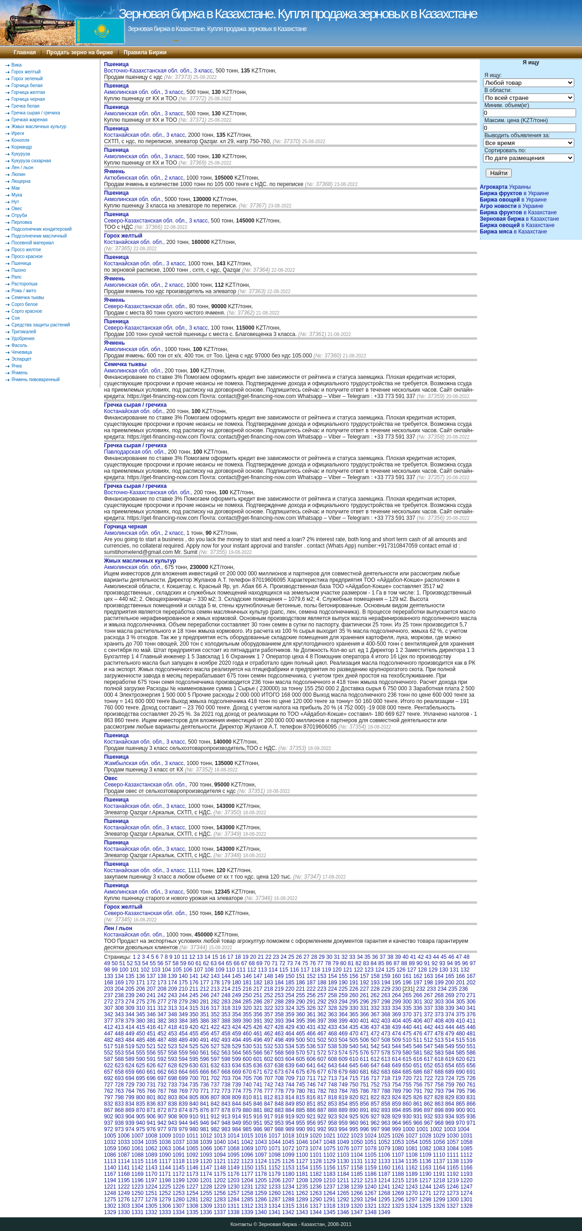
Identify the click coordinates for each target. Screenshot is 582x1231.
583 (439, 1053)
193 (374, 982)
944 (183, 1123)
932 (428, 1116)
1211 (343, 1180)
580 (407, 1053)
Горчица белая (26, 85)
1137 (439, 1161)
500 (300, 1040)
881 (257, 1110)
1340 (261, 1212)
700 (193, 1078)
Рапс (16, 276)
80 (343, 963)
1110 (439, 1155)
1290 (316, 1199)
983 (225, 1129)
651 (417, 1065)
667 (215, 1072)
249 (236, 995)
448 (119, 1033)
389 (236, 1021)
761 (471, 1084)
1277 (137, 1199)
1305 (151, 1206)
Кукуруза (20, 153)
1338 (233, 1212)
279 (183, 1001)
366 (364, 1014)
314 (183, 1008)
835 (140, 1104)
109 (219, 970)
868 (119, 1110)
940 (140, 1123)
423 (225, 1027)
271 (471, 995)
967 (428, 1123)
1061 (137, 1148)
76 (313, 963)
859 (396, 1104)
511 (417, 1040)
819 (343, 1097)
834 (130, 1104)
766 (151, 1091)
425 (247, 1027)
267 (428, 995)
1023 (357, 1136)
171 (140, 982)
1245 (439, 1187)
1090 (165, 1155)
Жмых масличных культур (38, 126)
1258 (247, 1193)
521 (151, 1046)
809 (236, 1097)
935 (460, 1116)
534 (289, 1046)
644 (343, 1065)
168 (108, 982)
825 (407, 1097)
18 (238, 957)
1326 (439, 1206)
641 (311, 1065)
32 (345, 957)
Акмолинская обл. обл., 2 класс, (145, 281)
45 (444, 957)
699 (183, 1078)
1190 (425, 1174)
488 (172, 1040)
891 (364, 1110)
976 (151, 1129)
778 (279, 1091)
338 (439, 1008)
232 (421, 989)
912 (215, 1116)
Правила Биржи (145, 52)
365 (354, 1014)
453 (172, 1033)
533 (279, 1046)
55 (153, 963)
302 (428, 1001)
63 (214, 963)
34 (360, 957)
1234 (288, 1187)
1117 (165, 1161)
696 (151, 1078)
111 (241, 970)
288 (279, 1001)
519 (130, 1046)
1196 (137, 1180)
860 (407, 1104)
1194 (110, 1180)
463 (279, 1033)
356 (257, 1014)
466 (311, 1033)
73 (290, 963)
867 (108, 1110)
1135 (411, 1161)
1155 (316, 1167)
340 (460, 1008)
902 (108, 1116)
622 (108, 1065)
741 (257, 1084)
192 (364, 982)
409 (449, 1021)
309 (130, 1008)
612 (374, 1059)
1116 (151, 1161)
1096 (247, 1155)
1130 (343, 1161)
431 (311, 1027)
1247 (466, 1187)
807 (215, 1097)
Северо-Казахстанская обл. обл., (146, 303)
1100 (302, 1155)
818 (332, 1097)
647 (374, 1065)
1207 (288, 1180)
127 (411, 970)
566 (257, 1053)
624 (130, 1065)
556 (151, 1053)
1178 (261, 1174)
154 (332, 976)
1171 (165, 1174)
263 (385, 995)
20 (253, 957)
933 (439, 1116)
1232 (261, 1187)
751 (364, 1084)
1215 (398, 1180)
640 (300, 1065)
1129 (329, 1161)
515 (460, 1040)
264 (396, 995)
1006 (124, 1136)
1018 (288, 1136)
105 (177, 970)
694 (130, 1078)
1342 (288, 1212)
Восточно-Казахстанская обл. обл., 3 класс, (160, 67)
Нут (15, 201)
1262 (302, 1193)
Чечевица (21, 352)
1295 (384, 1199)
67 (244, 963)
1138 (453, 1161)
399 (343, 1021)
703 (225, 1078)
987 (268, 1129)
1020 (316, 1136)
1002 (436, 1129)
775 (247, 1091)
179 (225, 982)
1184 (343, 1174)
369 (396, 1014)
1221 (110, 1187)
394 (289, 1021)
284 (236, 1001)
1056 (439, 1142)
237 (108, 995)
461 (257, 1033)
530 (247, 1046)
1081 (411, 1148)
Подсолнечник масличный (39, 235)
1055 (425, 1142)
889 (343, 1110)
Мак (15, 188)
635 (247, 1065)
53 (137, 963)
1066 (206, 1148)
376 (471, 1014)
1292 (343, 1199)
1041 (233, 1142)
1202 (219, 1180)
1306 (165, 1206)
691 (471, 1072)
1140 (110, 1167)
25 (291, 957)
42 (421, 957)
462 (268, 1033)
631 (204, 1065)
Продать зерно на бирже (80, 52)
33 (352, 957)
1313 (261, 1206)
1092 (192, 1155)
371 (417, 1014)
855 (354, 1104)
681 (364, 1072)
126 (400, 970)
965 (407, 1123)
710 (300, 1078)
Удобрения (22, 338)
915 (247, 1116)
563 (225, 1053)
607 (322, 1059)
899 (449, 1110)
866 (471, 1104)
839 (183, 1104)
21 (261, 957)
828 (439, 1097)
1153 (288, 1167)
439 (396, 1027)
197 (417, 982)
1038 (192, 1142)
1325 (425, 1206)
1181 (302, 1174)
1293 (357, 1199)
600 (247, 1059)
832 (108, 1104)
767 (161, 1091)
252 (268, 995)
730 (140, 1084)
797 (108, 1097)
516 (471, 1040)
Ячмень (19, 372)
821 (364, 1097)
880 (247, 1110)
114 (273, 970)
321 (257, 1008)
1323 (398, 1206)
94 (450, 963)
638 (279, 1065)
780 (300, 1091)
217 (257, 989)
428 (279, 1027)
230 (396, 989)
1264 (329, 1193)
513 (439, 1040)
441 (417, 1027)
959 (343, 1123)
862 (428, 1104)
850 (300, 1104)
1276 (124, 1199)
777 (268, 1091)
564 (236, 1053)
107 (198, 970)
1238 (343, 1187)
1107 (398, 1155)
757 (428, 1084)
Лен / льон (22, 167)
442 (428, 1027)
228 (374, 989)
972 (108, 1129)
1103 (343, 1155)
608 (332, 1059)
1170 (151, 1174)
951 (257, 1123)
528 (225, 1046)
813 (279, 1097)
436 (364, 1027)
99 (115, 970)
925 (354, 1116)
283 (225, 1001)
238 (119, 995)
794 (449, 1091)
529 (236, 1046)
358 (279, 1014)
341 (471, 1008)
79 (335, 963)
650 (407, 1065)
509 (396, 1040)
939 (130, 1123)
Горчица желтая (28, 92)
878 (225, 1110)
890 (354, 1110)
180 (236, 982)
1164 (439, 1167)
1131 (357, 1161)
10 (177, 957)
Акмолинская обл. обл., (134, 196)
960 (354, 1123)
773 (225, 1091)
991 (311, 1129)
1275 (110, 1199)
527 (215, 1046)
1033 (124, 1142)
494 (236, 1040)
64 (221, 963)
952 (268, 1123)
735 (193, 1084)
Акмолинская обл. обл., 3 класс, (145, 89)
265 (407, 995)
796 (471, 1091)
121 (347, 970)
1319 (343, 1206)
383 (172, 1021)
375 (460, 1014)
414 (130, 1027)
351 (204, 1014)
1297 (411, 1199)
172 (151, 982)
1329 (110, 1212)
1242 (398, 1187)
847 (268, 1104)
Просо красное (27, 256)
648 (385, 1065)
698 (172, 1078)
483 (119, 1040)
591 (151, 1059)
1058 (466, 1142)
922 (322, 1116)
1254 (192, 1193)
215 (236, 989)
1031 (466, 1136)
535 (300, 1046)
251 (257, 995)
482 (108, 1040)
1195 (124, 1180)
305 (460, 1001)
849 (289, 1104)
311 (151, 1008)
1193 (466, 1174)
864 (449, 1104)
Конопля (20, 140)
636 (257, 1065)
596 (204, 1059)
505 (354, 1040)
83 (366, 963)
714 (343, 1078)
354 (236, 1014)
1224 (151, 1187)
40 (405, 957)
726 (471, 1078)
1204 (247, 1180)
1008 (151, 1136)
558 (172, 1053)
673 (279, 1072)
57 (168, 963)
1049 (343, 1142)
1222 (124, 1187)
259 (343, 995)
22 (268, 957)
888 (332, 1110)
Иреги (17, 133)
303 (439, 1001)
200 (449, 982)
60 (191, 963)
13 (200, 957)
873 (172, 1110)
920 (300, 1116)
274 (130, 1001)
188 (322, 982)
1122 (233, 1161)
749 (343, 1084)
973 (119, 1129)
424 (236, 1027)
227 (364, 989)
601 (257, 1059)
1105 (370, 1155)
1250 (137, 1193)
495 (247, 1040)
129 (432, 970)
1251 (151, 1193)
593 (172, 1059)
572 (322, 1053)
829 (449, 1097)
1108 (411, 1155)
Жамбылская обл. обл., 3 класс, (145, 760)
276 (151, 1001)
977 (161, 1129)
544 (396, 1046)
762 (108, 1091)
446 (471, 1027)
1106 (384, 1155)
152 (311, 976)
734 (183, 1084)
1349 (384, 1212)
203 (108, 989)
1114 (124, 1161)
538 (332, 1046)
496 (257, 1040)
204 (119, 989)
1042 (247, 1142)
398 (332, 1021)
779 (289, 1091)
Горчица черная (28, 99)
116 (294, 970)
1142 (137, 1167)
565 (247, 1053)
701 (204, 1078)
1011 (192, 1136)
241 (151, 995)
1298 (425, 1199)
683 (385, 1072)
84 (374, 963)
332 (374, 1008)
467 (322, 1033)
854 (343, 1104)
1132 (370, 1161)
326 (311, 1008)
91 (427, 963)
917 (268, 1116)
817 (322, 1097)
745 (300, 1084)
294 (343, 1001)
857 (374, 1104)
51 (122, 963)
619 (449, 1059)
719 (396, 1078)
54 (145, 963)
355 (247, 1014)
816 (311, 1097)
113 (262, 970)
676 (311, 1072)
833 (119, 1104)
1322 (384, 1206)
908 (172, 1116)
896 (417, 1110)
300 (407, 1001)
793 (439, 1091)
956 (311, 1123)
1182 (316, 1174)
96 (465, 963)
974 (130, 1129)
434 (343, 1027)
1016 (261, 1136)
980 (193, 1129)
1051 (370, 1142)
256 (311, 995)
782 (322, 1091)
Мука (16, 194)
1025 (384, 1136)
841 (204, 1104)
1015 (247, 1136)
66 (236, 963)
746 (311, 1084)
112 (251, 970)
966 (417, 1123)
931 (417, 1116)
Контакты (241, 1224)
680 (354, 1072)
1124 (261, 1161)
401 (364, 1021)
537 (322, 1046)
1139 (466, 1161)
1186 (370, 1174)
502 (322, 1040)
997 (374, 1129)
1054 (411, 1142)
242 (161, 995)
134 (119, 976)
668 (225, 1072)
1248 (110, 1193)
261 (364, 995)
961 (364, 1123)
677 (322, 1072)
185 (289, 982)
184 (279, 982)
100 (123, 970)
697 (161, 1078)
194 (385, 982)
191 (354, 982)
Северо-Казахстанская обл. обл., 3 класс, (157, 217)
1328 (466, 1206)
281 (204, 1001)
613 (385, 1059)
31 (337, 957)
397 (322, 1021)
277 (161, 1001)
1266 (357, 1193)
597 (215, 1059)
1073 (302, 1148)
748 (332, 1084)
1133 (384, 1161)
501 (311, 1040)
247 (215, 995)
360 (300, 1014)
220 (289, 989)
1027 (411, 1136)
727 (108, 1084)
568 (279, 1053)
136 (140, 976)
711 (311, 1078)
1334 (178, 1212)
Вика (16, 64)
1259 (261, 1193)
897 (428, 1110)
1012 (206, 1136)
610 (354, 1059)
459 (236, 1033)
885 (300, 1110)
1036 (165, 1142)
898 (439, 1110)
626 (151, 1065)
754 (396, 1084)
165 (449, 976)
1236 (316, 1187)
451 (151, 1033)
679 (343, 1072)
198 (428, 982)
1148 (219, 1167)
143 (215, 976)
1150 (247, 1167)
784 (343, 1091)
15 (215, 957)
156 (354, 976)
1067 (219, 1148)
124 (379, 970)
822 (374, 1097)
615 (407, 1059)
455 (193, 1033)
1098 (275, 1155)
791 (417, 1091)
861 (417, 1104)
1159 (370, 1167)
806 (204, 1097)
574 (343, 1053)
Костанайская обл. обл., (135, 239)
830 (460, 1097)
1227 (192, 1187)
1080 (398, 1148)
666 (204, 1072)
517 (108, 1046)
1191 (439, 1174)
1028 (425, 1136)
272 (108, 1001)
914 (236, 1116)
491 (204, 1040)
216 (247, 989)
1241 (384, 1187)
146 (247, 976)
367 (374, 1014)
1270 (411, 1193)
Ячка (16, 365)
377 (108, 1021)
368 (385, 1014)
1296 (398, 1199)
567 (268, 1053)
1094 (219, 1155)
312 (161, 1008)
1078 (370, 1148)
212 (204, 989)
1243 (411, 1187)
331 (364, 1008)
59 (183, 963)
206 (140, 989)
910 (193, 1116)
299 (396, 1001)
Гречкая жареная (29, 119)
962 (374, 1123)
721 (417, 1078)
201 (460, 982)
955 (300, 1123)
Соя (15, 318)
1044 (275, 1142)
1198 (165, 1180)
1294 (370, 1199)
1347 (357, 1212)
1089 (151, 1155)
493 (225, 1040)
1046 (302, 1142)
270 (460, 995)
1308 (192, 1206)
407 (428, 1021)
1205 (261, 1180)
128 (422, 970)
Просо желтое (26, 249)
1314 (275, 1206)
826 (417, 1097)
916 (257, 1116)
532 (268, 1046)
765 (140, 1091)
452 (161, 1033)
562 (215, 1053)
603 (279, 1059)
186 (300, 982)
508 (385, 1040)
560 (193, 1053)
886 (311, 1110)
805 (193, 1097)
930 (407, 1116)
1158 (357, 1167)
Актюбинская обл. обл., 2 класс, (145, 174)
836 (151, 1104)
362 (322, 1014)
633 (225, 1065)
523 (172, 1046)
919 (289, 1116)
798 (119, 1097)
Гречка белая (25, 106)
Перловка (21, 222)
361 (311, 1014)
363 (332, 1014)
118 (315, 970)
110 (230, 970)
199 (439, 982)
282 (215, 1001)
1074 (316, 1148)
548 (439, 1046)
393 (279, 1021)
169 (119, 982)
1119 (192, 1161)
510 (407, 1040)
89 (412, 963)
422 (215, 1027)
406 (417, 1021)
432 (322, 1027)
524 (183, 1046)
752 (374, 1084)
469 (343, 1033)
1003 (450, 1129)
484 (130, 1040)
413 (119, 1027)
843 (225, 1104)
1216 (411, 1180)
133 (108, 976)
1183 (329, 1174)
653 (439, 1065)
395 (300, 1021)
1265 (343, 1193)
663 (172, 1072)
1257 (233, 1193)
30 (329, 957)
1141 (124, 1167)
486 (151, 1040)
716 (364, 1078)
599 (236, 1059)
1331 (137, 1212)
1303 (124, 1206)
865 (460, 1104)
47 (459, 957)
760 (460, 1084)
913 (225, 1116)
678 (332, 1072)
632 (215, 1065)
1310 (219, 1206)
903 (119, 1116)
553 (119, 1053)
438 (385, 1027)
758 (439, 1084)
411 (471, 1021)
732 (161, 1084)
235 (452, 989)
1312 (247, 1206)
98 (107, 970)
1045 (288, 1142)
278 (172, 1001)
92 (434, 963)
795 (460, 1091)
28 (314, 957)
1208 (302, 1180)
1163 (425, 1167)
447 (108, 1033)
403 (385, 1021)
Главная (25, 52)
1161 (398, 1167)
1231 (247, 1187)
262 (374, 995)
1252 (165, 1193)
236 (463, 989)
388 (225, 1021)
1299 (439, 1199)
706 (257, 1078)
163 (428, 976)
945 (193, 1123)
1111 (453, 1155)
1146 (192, 1167)
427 (268, 1027)
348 (172, 1014)
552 (108, 1053)
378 (119, 1021)
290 (300, 1001)
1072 (288, 1148)
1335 (192, 1212)
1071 (275, 1148)
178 (215, 982)
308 (119, 1008)
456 (204, 1033)
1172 (178, 1174)
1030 (453, 1136)
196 (407, 982)
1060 (124, 1148)
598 (225, 1059)
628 (172, 1065)
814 (289, 1097)
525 (193, 1046)
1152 (275, 1167)
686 (417, 1072)
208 (161, 989)
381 (151, 1021)
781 (311, 1091)
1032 (110, 1142)
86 (389, 963)
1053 (398, 1142)
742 (268, 1084)
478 (439, 1033)
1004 (463, 1129)
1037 (178, 1142)
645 (354, 1065)
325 (300, 1008)
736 (204, 1084)
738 (225, 1084)
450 (140, 1033)
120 (337, 970)
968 (439, 1123)
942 (161, 1123)
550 (460, 1046)
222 (311, 989)
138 (161, 976)
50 (115, 963)
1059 (110, 1148)
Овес (16, 208)
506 (364, 1040)
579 (396, 1053)
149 (279, 976)
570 (300, 1053)
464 (289, 1033)
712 (322, 1078)
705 (247, 1078)
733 (172, 1084)
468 (332, 1033)
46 (451, 957)
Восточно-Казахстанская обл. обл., (149, 489)
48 (466, 957)
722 (428, 1078)
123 (369, 970)
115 (283, 970)
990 (300, 1129)
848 (279, 1104)
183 (268, 982)
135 (130, 976)
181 (247, 982)
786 (364, 1091)
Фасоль (19, 345)
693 (119, 1078)
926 (364, 1116)
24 (283, 957)
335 (407, 1008)
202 (471, 982)
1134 (398, 1161)
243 (172, 995)
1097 (261, 1155)
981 (204, 1129)
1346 (343, 1212)
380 (140, 1021)
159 (385, 976)
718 (385, 1078)
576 (364, 1053)
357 (268, 1014)
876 (204, 1110)
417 (161, 1027)
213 (215, 989)
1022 (343, 1136)
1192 (453, 1174)
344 (130, 1014)
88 (404, 963)
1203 (233, 1180)
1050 (357, 1142)
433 (332, 1027)
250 (247, 995)
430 (300, 1027)
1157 (343, 1167)
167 (471, 976)
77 (320, 963)
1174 (206, 1174)
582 (428, 1053)
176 (193, 982)
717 (374, 1078)
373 (439, 1014)
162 (417, 976)
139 (172, 976)
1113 (110, 1161)
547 (428, 1046)
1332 (151, 1212)
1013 (219, 1136)
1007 (137, 1136)
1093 (206, 1155)
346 (151, 1014)
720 (407, 1078)
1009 (165, 1136)
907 (161, 1116)
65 (229, 963)
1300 (453, 1199)
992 (322, 1129)
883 (279, 1110)
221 (300, 989)
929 (396, 1116)
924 (343, 1116)
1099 (288, 1155)
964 (396, 1123)
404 (396, 1021)
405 (407, 1021)
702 (215, 1078)
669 (236, 1072)
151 (300, 976)
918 (279, 1116)
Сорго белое (24, 304)
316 (204, 1008)
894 (396, 1110)
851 (311, 1104)
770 (193, 1091)
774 (236, 1091)
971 (471, 1123)
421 (204, 1027)
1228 (206, 1187)
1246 (453, 1187)
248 (225, 995)
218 (268, 989)
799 (130, 1097)
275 (140, 1001)
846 (257, 1104)
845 (247, 1104)
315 (193, 1008)
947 (215, 1123)
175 (183, 982)
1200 (192, 1180)
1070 (261, 1148)
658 (119, 1072)
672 (268, 1072)
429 (289, 1027)
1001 (422, 1129)
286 (257, 1001)
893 (385, 1110)
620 (460, 1059)
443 (439, 1027)
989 (289, 1129)
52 (130, 963)
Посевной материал (32, 242)
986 (257, 1129)
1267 (370, 1193)
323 (279, 1008)
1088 (137, 1155)
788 (385, 1091)
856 (364, 1104)
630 (193, 1065)
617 (428, 1059)
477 (428, 1033)
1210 (329, 1180)
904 (130, 1116)
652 (428, 1065)
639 (289, 1065)
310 (140, 1008)
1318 (329, 1206)
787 (374, 1091)
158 (374, 976)
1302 (110, 1206)
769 (183, 1091)
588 (119, 1059)
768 (172, 1091)
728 (119, 1084)
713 (332, 1078)
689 (449, 1072)
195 (396, 982)
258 (332, 995)
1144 (165, 1167)
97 (473, 963)
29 (322, 957)
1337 (219, 1212)
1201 (206, 1180)
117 (305, 970)
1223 (137, 1187)
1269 (398, 1193)
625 (140, 1065)
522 (161, 1046)
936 (471, 1116)
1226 (178, 1187)
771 (204, 1091)
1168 (124, 1174)
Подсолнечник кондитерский (41, 229)
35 (367, 957)
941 (151, 1123)
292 (322, 1001)
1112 (466, 1155)
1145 (178, 1167)
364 (343, 1014)
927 (374, 1116)
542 (374, 1046)
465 (300, 1033)
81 (351, 963)
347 (161, 1014)
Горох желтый (26, 71)
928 (385, 1116)
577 (374, 1053)
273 (119, 1001)
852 (322, 1104)
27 (306, 957)
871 (151, 1110)
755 (407, 1084)
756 (417, 1084)
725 (460, 1078)
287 (268, 1001)
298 (385, 1001)
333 (385, 1008)
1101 (316, 1155)
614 (396, 1059)
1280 (178, 1199)
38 (390, 957)
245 (193, 995)
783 (332, 1091)
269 (449, 995)
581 (417, 1053)
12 (192, 957)
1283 (219, 1199)
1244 (425, 1187)
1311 (233, 1206)
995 (354, 1129)
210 (183, 989)
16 (223, 957)
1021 (329, 1136)
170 (130, 982)
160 (396, 976)
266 (417, 995)
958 (332, 1123)
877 (215, 1110)
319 (236, 1008)
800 (140, 1097)
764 (130, 1091)
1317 (316, 1206)
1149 (233, 1167)
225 (343, 989)
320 (247, 1008)
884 (289, 1110)
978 (172, 1129)
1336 (206, 1212)
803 (172, 1097)
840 (193, 1104)
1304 (137, 1206)
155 (343, 976)
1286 (261, 1199)
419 (183, 1027)
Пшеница (21, 263)
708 (279, 1078)
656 (471, 1065)
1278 (151, 1199)
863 (439, 1104)
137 (151, 976)
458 (225, 1033)
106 (187, 970)
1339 (247, 1212)
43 (428, 957)
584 (449, 1053)
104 (166, 970)
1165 (453, 1167)
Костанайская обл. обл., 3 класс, (146, 131)
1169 (137, 1174)
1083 (439, 1148)
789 (396, 1091)
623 (119, 1065)
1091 (178, 1155)
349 (183, 1014)
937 (108, 1123)
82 (358, 963)
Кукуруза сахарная (31, 160)
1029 (439, 1136)
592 (161, 1059)
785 (354, 1091)
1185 (357, 1174)
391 (257, 1021)
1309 (206, 1206)
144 (225, 976)
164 (439, 976)
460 (247, 1033)
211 (193, 989)
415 (140, 1027)
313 (172, 1008)
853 (332, 1104)
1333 (165, 1212)
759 (449, 1084)
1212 (357, 1180)
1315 (288, 1206)
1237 (329, 1187)
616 (417, 1059)
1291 (329, 1199)
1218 (439, 1180)
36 (375, 957)
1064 (178, 1148)
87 (397, 963)
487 (161, 1040)
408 (439, 1021)
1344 (316, 1212)
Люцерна (21, 181)
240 (140, 995)
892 (374, 1110)
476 (417, 1033)
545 (407, 1046)
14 (207, 957)
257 (322, 995)
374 (449, 1014)
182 (257, 982)
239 (130, 995)
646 (364, 1065)
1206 (275, 1180)
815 (300, 1097)
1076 (343, 1148)
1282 (206, 1199)
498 (279, 1040)
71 (274, 963)
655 (460, 1065)
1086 (110, 1155)
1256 (219, 1193)
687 (428, 1072)
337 (428, 1008)
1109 (425, 1155)
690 (460, 1072)
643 (332, 1065)
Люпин (18, 174)
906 (151, 1116)
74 (298, 963)
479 (449, 1033)
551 (471, 1046)
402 (374, 1021)
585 (460, 1053)
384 (183, 1021)
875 (193, 1110)
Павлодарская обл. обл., (136, 448)
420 (193, 1027)
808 (225, 1097)
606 (311, 1059)
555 (140, 1053)
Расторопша (24, 283)
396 (311, 1021)
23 (276, 957)
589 (130, 1059)
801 (151, 1097)
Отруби (19, 215)
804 (183, 1097)
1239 (357, 1187)
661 (151, 1072)
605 (300, 1059)
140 (183, 976)
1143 (151, 1167)
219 (279, 989)
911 (204, 1116)
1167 (110, 1174)
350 (193, 1014)
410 (460, 1021)
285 (247, 1001)
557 (161, 1053)
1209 (316, 1180)
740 (247, 1084)
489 (183, 1040)
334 (396, 1008)
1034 (137, 1142)
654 (449, 1065)
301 (417, 1001)
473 (385, 1033)
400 (354, 1021)
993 (332, 1129)
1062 (151, 1148)
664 (183, 1072)
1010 (178, 1136)
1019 (302, 1136)
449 (130, 1033)
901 (471, 1110)
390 (247, 1021)
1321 (370, 1206)
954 (289, 1123)
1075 (329, 1148)
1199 (178, 1180)
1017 (275, 1136)
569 (289, 1053)
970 (460, 1123)
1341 (275, 1212)
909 (183, 1116)
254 (289, 995)
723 (439, 1078)
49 (107, 963)
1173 (192, 1174)
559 (183, 1053)
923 (332, 1116)
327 (322, 1008)
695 (140, 1078)
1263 (316, 1193)
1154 (302, 1167)
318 (225, 1008)
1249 (124, 1193)
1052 (384, 1142)
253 (279, 995)
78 (328, 963)
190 (343, 982)
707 (268, 1078)
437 (374, 1027)
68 (252, 963)
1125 (275, 1161)
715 (354, 1078)
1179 (275, 1174)
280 (193, 1001)
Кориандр (21, 147)
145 (236, 976)
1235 (302, 1187)
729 (130, 1084)
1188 (398, 1174)
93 (442, 963)
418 (172, 1027)
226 (354, 989)
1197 (151, 1180)
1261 (288, 1193)
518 (119, 1046)
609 (343, 1059)
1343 (302, 1212)
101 (134, 970)
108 (208, 970)
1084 (453, 1148)
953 (279, 1123)
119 (326, 970)
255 (300, 995)
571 (311, 1053)
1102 (329, 1155)
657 (108, 1072)
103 (156, 970)
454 (183, 1033)
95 (457, 963)
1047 (316, 1142)
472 (374, 1033)
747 (322, 1084)
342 (108, 1014)
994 (343, 1129)
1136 (425, 1161)
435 (354, 1027)
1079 (384, 1148)
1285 (247, 1199)
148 (268, 976)
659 (130, 1072)
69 (259, 963)
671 (257, 1072)
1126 (288, 1161)
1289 (302, 1199)
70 (267, 963)
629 (183, 1065)
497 (268, 1040)
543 (385, 1046)
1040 (219, 1142)
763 (119, 1091)
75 (305, 963)
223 (322, 989)
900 (460, 1110)
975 (140, 1129)
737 (215, 1084)
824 (396, 1097)
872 (161, 1110)
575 (354, 1053)
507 (374, 1040)
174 (172, 982)
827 (428, 1097)
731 (151, 1084)
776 (257, 1091)
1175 (219, 1174)
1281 (192, 1199)
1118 (178, 1161)
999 (396, 1129)
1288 (288, 1199)
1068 (233, 1148)
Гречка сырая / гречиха (35, 112)
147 (257, 976)
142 (204, 976)
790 (407, 1091)
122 (358, 970)
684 (396, 1072)
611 (364, 1059)
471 (364, 1033)
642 (322, 1065)
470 (354, 1033)
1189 (411, 1174)
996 (364, 1129)
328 (332, 1008)
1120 (206, 1161)
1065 (192, 1148)
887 (322, 1110)
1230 (233, 1187)
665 (193, 1072)
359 (289, 1014)
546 (417, 1046)
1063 (165, 1148)
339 (449, 1008)
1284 (233, 1199)
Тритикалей (23, 331)
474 (396, 1033)
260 (354, 995)
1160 (384, 1167)
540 (354, 1046)
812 (268, 1097)
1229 (219, 1187)
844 (236, 1104)
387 (215, 1021)
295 (354, 1001)
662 (161, 1072)
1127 (302, 1161)
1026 (398, 1136)
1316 (302, 1206)
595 (193, 1059)
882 (268, 1110)
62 (206, 963)
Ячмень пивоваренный (35, 379)
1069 (247, 1148)
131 (454, 970)
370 (407, 1014)
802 (161, 1097)
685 (407, 1072)
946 (204, 1123)
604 (289, 1059)
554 (130, 1053)
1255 (206, 1193)
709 (289, 1078)
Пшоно (18, 270)
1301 (466, 1199)
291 (311, 1001)
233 (431, 989)
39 (398, 957)
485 (140, 1040)
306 (471, 1001)
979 (183, 1129)
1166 (466, 1167)
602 (268, 1059)
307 (108, 1008)
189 (332, 982)
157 (364, 976)
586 (471, 1053)
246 (204, 995)
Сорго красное (26, 311)
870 (140, 1110)
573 (332, 1053)
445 (460, 1027)
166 (460, 976)
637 (268, 1065)
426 (257, 1027)
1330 (124, 1212)
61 (198, 963)
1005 (110, 1136)
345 (140, 1014)
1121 (219, 1161)
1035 (151, 1142)
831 (471, 1097)
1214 (384, 1180)
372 (428, 1014)
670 (247, 1072)
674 (289, 1072)
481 (471, 1033)
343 (119, 1014)
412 (108, 1027)
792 (428, 1091)
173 (161, 982)
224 (332, 989)
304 (449, 1001)
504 (343, 1040)
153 (322, 976)
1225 (165, 1187)
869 (130, 1110)
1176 (233, 1174)
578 (385, 1053)
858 (385, 1104)
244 (183, 995)
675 (300, 1072)
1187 (384, 1174)
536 (311, 1046)
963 (385, 1123)
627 (161, 1065)
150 (289, 976)
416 (151, 1027)
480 (460, 1033)
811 (257, 1097)
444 (449, 1027)
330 (354, 1008)
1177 (247, 1174)
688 (439, 1072)
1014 (233, 1136)
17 (230, 957)
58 (175, 963)
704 (236, 1078)
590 (140, 1059)
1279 (165, 1199)
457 (215, 1033)
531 (257, 1046)
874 (183, 1110)
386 (204, 1021)
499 (289, 1040)
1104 (357, 1155)
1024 (370, 1136)
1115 (137, 1161)
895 (407, 1110)
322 (268, 1008)
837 (161, 1104)
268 (439, 995)
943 (172, 1123)
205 (130, 989)
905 (140, 1116)
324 (289, 1008)
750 (354, 1084)
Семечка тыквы (27, 297)
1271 (425, 1193)
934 (449, 1116)
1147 (206, 1167)
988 (279, 1129)
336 (417, 1008)
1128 (316, 1161)
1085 (466, 1148)
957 (322, 1123)
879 (236, 1110)
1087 (124, 1155)
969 (449, 1123)
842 (215, 1104)
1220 (466, 1180)
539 (343, 1046)
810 (247, 1097)
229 (385, 989)
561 (204, 1053)
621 (471, 1059)
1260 (275, 1193)
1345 (329, 1212)
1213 (370, 1180)
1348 (370, 1212)
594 (183, 1059)
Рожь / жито (23, 290)
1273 (453, 1193)
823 (385, 1097)
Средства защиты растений (40, 324)
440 (407, 1027)
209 (172, 989)
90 (419, 963)
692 (108, 1078)
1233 (275, 1187)
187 (311, 982)
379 (130, 1021)
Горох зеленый (27, 78)
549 (449, 1046)
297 (374, 1001)
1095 (233, 1155)
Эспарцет (21, 359)
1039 (206, 1142)
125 (390, 970)
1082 (425, 1148)
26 (299, 957)
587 (108, 1059)
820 (354, 1097)
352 (215, 1014)
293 (332, 1001)
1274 (466, 1193)
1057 (453, 1142)
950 (247, 1123)
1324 (411, 1206)
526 (204, 1046)
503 (332, 1040)
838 (172, 1104)
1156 (329, 1167)
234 (442, 989)
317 (215, 1008)
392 (268, 1021)
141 (193, 976)
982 (215, 1129)
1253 (178, 1193)
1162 (411, 1167)
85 (381, 963)
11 (184, 957)
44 (436, 957)
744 (289, 1084)
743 (279, 1084)
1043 (261, 1142)
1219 (453, 1180)
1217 (425, 1180)
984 (236, 1129)
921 (311, 1116)
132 (464, 970)
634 (236, 1065)
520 (140, 1046)
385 (193, 1021)
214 (225, 989)
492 (215, 1040)
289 (289, 1001)
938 (119, 1123)
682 (374, 1072)
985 (247, 1129)
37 (382, 957)
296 (364, 1001)
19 (246, 957)
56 (160, 963)
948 (225, 1123)
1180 (288, 1174)
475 (407, 1033)
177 (204, 982)
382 (161, 1021)
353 (225, 1014)
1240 (370, 1187)
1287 (275, 1199)
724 (449, 1078)
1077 (357, 1148)
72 (282, 963)
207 (151, 989)
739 (236, 1084)
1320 (357, 1206)
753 (385, 1084)
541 (364, 1046)
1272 (439, 1193)
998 (385, 1129)
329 (343, 1008)
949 (236, 1123)
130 (443, 970)
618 (439, 1059)
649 (396, 1065)
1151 (261, 1167)
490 (193, 1040)
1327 (453, 1206)
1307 (178, 1206)
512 (428, 1040)
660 (140, 1072)
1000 (409, 1129)
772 (215, 1091)
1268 (384, 1193)
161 (407, 976)
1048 (329, 1142)
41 (413, 957)
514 (449, 1040)
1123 (247, 1161)
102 (145, 970)
